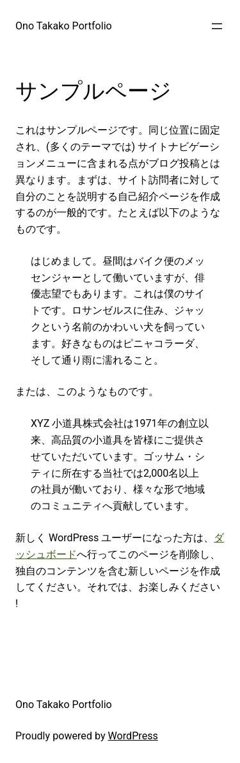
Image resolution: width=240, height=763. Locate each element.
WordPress (133, 736)
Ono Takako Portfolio (63, 26)
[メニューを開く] (217, 26)
